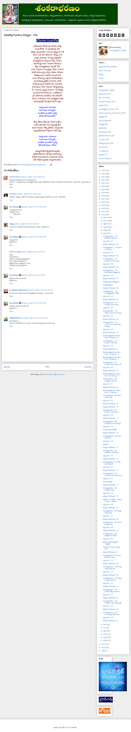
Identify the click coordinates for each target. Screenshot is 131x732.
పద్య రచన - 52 (108, 456)
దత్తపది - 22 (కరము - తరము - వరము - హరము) (112, 500)
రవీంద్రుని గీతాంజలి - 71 (110, 496)
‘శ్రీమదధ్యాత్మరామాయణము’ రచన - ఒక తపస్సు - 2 (112, 375)
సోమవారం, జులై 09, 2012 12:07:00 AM (40, 290)
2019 (103, 192)
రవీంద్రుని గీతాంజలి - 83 (110, 332)
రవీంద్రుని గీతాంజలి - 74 (110, 459)
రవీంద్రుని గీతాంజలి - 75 (110, 447)
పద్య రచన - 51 (108, 467)
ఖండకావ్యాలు (103, 132)
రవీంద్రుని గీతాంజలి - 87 (110, 278)
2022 (103, 183)
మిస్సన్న (11, 224)
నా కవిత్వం (102, 151)
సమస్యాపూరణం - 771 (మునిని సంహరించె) (110, 342)
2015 (103, 205)
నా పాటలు (102, 139)
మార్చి (105, 634)
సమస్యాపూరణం (104, 90)
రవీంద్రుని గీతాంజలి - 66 (110, 563)
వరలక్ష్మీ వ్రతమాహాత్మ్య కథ (111, 282)
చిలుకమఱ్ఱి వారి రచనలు (106, 109)
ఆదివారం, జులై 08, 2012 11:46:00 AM (34, 237)
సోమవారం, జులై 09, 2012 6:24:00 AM (34, 303)
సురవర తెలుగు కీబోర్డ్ (109, 430)
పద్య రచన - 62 (108, 308)
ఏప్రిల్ (105, 631)
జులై (104, 233)
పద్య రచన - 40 (108, 606)
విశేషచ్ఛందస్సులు (104, 143)
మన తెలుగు (13, 194)
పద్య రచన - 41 (108, 595)
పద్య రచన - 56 (108, 400)
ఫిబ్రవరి (105, 637)
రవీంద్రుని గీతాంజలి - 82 (110, 349)
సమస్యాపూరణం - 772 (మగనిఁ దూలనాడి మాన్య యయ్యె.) (112, 324)
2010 (103, 647)
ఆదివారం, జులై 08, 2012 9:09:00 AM (33, 177)
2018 (103, 196)
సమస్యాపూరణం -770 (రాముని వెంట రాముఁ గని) (112, 363)
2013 (103, 211)
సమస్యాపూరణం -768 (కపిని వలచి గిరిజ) (112, 396)
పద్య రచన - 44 (108, 560)
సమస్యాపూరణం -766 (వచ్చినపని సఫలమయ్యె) (112, 422)
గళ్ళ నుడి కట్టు (103, 120)
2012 (103, 215)
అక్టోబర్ (105, 224)
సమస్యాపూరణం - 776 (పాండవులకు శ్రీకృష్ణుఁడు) (111, 271)
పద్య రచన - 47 (108, 516)
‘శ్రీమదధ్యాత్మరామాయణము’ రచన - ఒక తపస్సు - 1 (112, 391)
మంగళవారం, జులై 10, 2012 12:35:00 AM (34, 318)
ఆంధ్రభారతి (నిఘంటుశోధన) (108, 67)
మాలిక (101, 78)
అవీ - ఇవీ (102, 98)
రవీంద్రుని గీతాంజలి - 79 (110, 404)
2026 (103, 170)
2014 (103, 208)
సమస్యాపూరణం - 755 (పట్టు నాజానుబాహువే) (112, 579)
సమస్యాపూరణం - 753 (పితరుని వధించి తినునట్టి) (112, 602)
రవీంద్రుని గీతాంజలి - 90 (110, 244)
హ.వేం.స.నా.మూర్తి (15, 252)
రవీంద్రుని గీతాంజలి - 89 (110, 256)
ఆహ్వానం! (106, 444)
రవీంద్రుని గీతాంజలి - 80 (110, 387)
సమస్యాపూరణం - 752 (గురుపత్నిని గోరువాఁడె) (111, 613)
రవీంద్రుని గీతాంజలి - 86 (110, 288)
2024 (103, 177)
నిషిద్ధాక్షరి (102, 124)
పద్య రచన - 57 (108, 384)
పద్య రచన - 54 (108, 426)
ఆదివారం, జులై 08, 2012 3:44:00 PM (33, 252)
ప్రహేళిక (101, 128)
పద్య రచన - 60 (108, 329)
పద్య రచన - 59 (108, 346)
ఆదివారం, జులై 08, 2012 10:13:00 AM (34, 207)
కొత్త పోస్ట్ (7, 367)
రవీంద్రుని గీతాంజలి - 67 (110, 552)
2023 (103, 180)
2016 (103, 202)
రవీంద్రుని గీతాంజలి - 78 (110, 407)
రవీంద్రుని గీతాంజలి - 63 (110, 598)
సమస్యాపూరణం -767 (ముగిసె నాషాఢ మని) (110, 411)
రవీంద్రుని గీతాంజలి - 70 (110, 508)
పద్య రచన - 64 (108, 275)
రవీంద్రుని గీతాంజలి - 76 (110, 433)
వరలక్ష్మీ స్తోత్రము (108, 285)
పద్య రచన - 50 (108, 478)
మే (104, 628)
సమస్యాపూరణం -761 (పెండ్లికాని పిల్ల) (110, 489)
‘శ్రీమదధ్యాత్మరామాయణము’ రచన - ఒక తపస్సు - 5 (112, 336)
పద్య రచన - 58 (108, 367)
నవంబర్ (106, 221)
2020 (103, 189)
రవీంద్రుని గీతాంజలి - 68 (110, 530)
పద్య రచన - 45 (108, 539)
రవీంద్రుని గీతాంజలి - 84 (110, 319)
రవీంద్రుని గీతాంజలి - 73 (110, 470)
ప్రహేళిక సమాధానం (105, 136)
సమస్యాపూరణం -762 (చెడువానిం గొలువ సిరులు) (112, 474)
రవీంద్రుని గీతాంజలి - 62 (110, 609)
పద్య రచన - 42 (108, 583)
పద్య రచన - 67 (108, 241)
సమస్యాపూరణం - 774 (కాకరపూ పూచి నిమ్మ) (110, 303)
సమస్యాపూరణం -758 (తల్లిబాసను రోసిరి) (110, 535)
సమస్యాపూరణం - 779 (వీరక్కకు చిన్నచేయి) (110, 237)
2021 (103, 186)
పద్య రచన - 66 (108, 252)
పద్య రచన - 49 (108, 493)
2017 (103, 199)
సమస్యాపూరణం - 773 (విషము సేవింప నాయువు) (112, 312)
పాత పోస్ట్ (88, 367)
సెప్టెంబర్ (106, 227)
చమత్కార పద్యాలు (105, 101)
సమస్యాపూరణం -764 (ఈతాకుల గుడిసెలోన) (111, 451)
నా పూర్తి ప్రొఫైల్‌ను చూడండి (117, 50)
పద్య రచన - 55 (108, 415)
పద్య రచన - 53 (108, 441)
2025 (103, 174)
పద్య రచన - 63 (108, 296)
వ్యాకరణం (102, 155)
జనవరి (105, 640)
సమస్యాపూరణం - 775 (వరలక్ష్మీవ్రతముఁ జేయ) (111, 292)
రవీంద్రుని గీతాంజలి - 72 (110, 485)
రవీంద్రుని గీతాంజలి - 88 (110, 267)
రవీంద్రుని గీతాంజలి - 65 (110, 575)
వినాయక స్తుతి (107, 482)
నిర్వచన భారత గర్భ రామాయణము (110, 113)
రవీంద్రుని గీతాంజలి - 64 (110, 586)
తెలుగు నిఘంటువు (105, 70)
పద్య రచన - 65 (108, 264)
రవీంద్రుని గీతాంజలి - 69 (110, 519)
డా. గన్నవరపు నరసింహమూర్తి (18, 290)
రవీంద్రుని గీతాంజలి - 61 (110, 620)
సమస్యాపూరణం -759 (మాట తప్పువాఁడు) (112, 523)
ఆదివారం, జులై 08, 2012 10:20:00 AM (27, 224)
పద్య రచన (102, 94)
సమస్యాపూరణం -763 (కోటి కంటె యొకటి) (111, 463)
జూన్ (105, 625)
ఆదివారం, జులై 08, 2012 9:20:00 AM (29, 194)
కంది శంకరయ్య (13, 207)
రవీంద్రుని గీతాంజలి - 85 (110, 299)
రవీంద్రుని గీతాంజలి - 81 (110, 371)
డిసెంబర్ (106, 217)
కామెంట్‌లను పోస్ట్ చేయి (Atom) (55, 374)
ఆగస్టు (105, 230)
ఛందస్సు (101, 147)
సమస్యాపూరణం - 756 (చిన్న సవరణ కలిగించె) (112, 568)
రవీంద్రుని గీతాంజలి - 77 (110, 418)
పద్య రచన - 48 (108, 504)
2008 (103, 651)
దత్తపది (101, 105)
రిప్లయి (11, 187)
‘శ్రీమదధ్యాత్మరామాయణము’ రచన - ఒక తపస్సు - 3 (112, 358)
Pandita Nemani (15, 177)
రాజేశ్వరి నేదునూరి (14, 318)
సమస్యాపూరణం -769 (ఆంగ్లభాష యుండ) (110, 380)
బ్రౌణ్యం (101, 74)
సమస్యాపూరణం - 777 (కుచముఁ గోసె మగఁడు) (111, 260)
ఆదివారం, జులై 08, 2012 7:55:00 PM (33, 275)
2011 (103, 644)
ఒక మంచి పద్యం (104, 158)
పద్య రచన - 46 (108, 527)
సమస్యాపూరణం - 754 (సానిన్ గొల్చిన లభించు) (111, 590)
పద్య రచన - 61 (108, 316)
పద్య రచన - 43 (108, 572)
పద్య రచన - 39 (108, 617)
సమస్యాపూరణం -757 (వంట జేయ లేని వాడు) (112, 556)
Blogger (68, 727)
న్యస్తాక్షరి (101, 117)
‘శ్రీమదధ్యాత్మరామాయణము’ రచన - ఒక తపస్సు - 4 (112, 353)
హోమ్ (47, 367)
